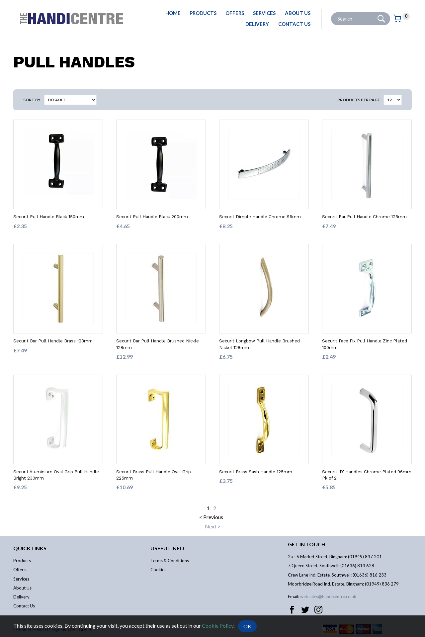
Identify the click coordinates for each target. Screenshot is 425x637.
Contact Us (294, 24)
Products (203, 13)
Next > (212, 526)
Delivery (257, 24)
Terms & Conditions (169, 560)
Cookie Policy (217, 625)
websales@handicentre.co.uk (328, 596)
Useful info (167, 548)
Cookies (158, 569)
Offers (234, 13)
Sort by (32, 99)
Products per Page (358, 99)
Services (264, 13)
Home (173, 13)
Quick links (29, 548)
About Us (297, 13)
